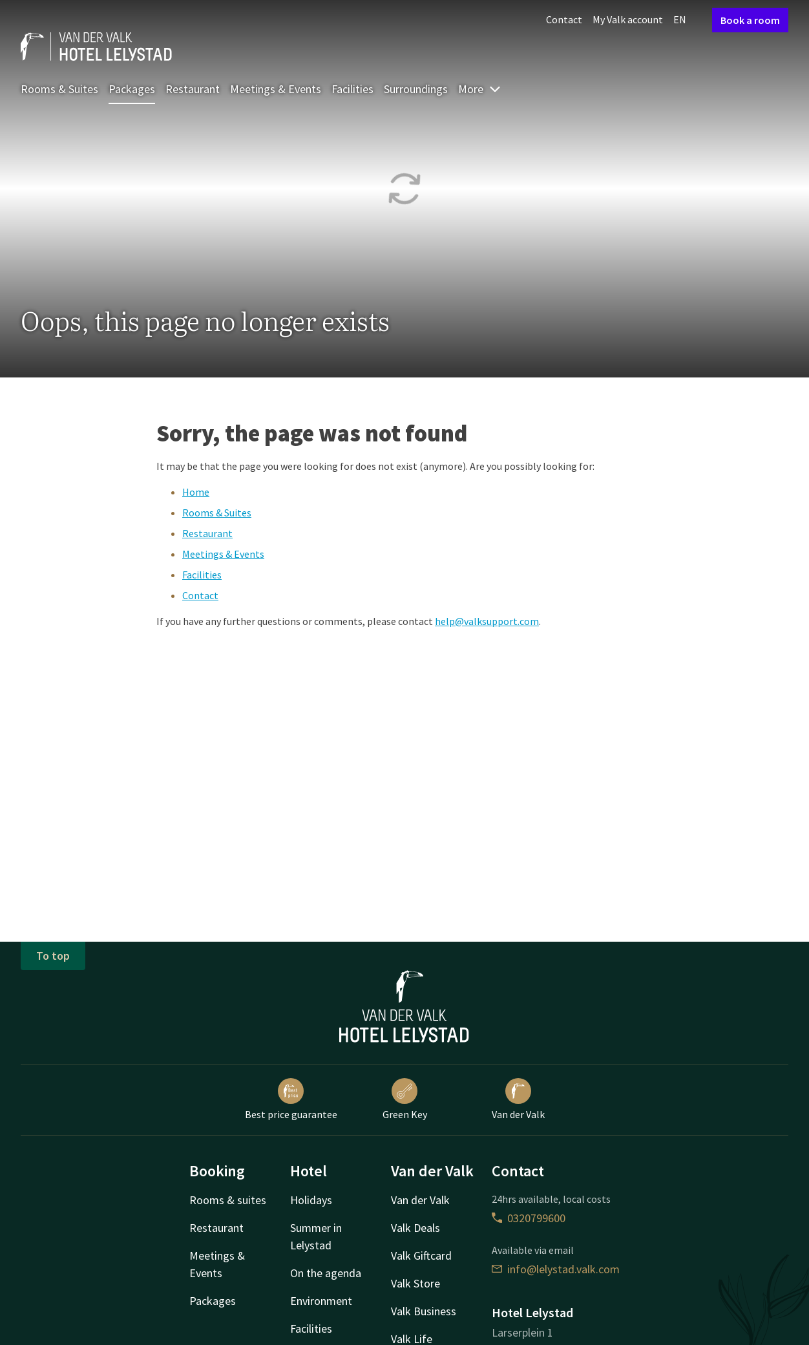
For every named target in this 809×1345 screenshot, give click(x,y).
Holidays (311, 1199)
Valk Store (415, 1283)
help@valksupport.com (487, 621)
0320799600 (528, 1218)
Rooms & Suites (59, 88)
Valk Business (423, 1311)
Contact (564, 19)
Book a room (750, 20)
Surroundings (416, 88)
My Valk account (628, 19)
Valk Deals (415, 1227)
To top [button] (53, 955)
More (479, 88)
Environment (321, 1300)
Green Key (405, 1099)
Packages (132, 88)
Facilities (352, 88)
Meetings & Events (275, 88)
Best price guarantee (291, 1099)
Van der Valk (518, 1099)
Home (195, 491)
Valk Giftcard (421, 1255)
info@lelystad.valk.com (556, 1269)
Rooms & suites (227, 1199)
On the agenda (325, 1273)
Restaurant (192, 88)
